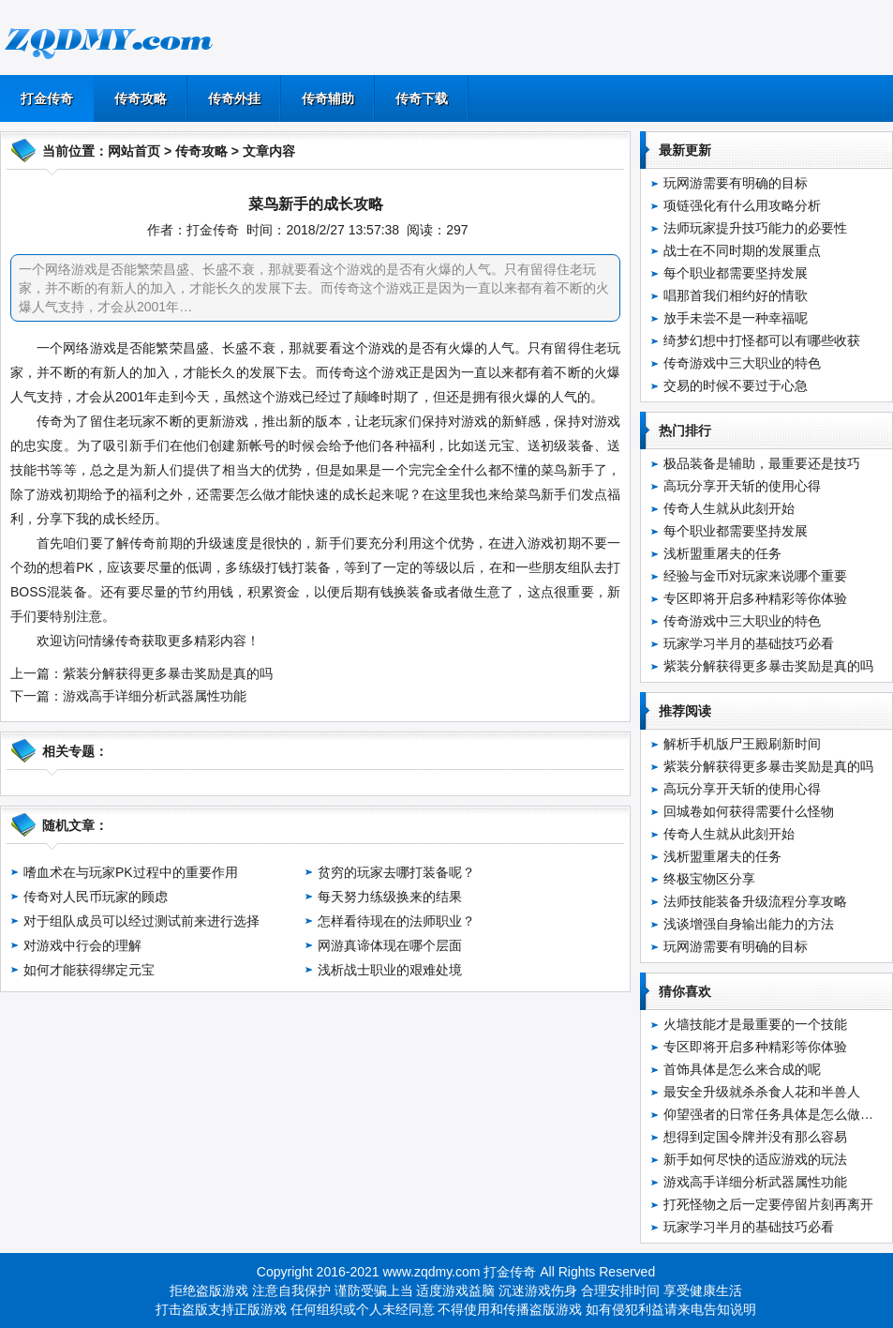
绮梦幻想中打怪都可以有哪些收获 (761, 340)
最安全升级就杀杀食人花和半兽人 (761, 1091)
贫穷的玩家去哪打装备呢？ (396, 872)
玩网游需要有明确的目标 (735, 182)
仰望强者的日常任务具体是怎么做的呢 (774, 1114)
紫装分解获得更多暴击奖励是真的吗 (168, 673)
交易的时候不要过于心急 (735, 385)
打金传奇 (47, 98)
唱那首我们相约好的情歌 (735, 295)
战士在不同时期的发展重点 (742, 250)
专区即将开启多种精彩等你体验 (755, 598)
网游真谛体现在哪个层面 (390, 945)
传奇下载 (421, 98)
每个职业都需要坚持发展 (735, 272)
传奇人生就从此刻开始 (729, 508)
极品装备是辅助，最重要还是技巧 (761, 463)
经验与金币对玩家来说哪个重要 (755, 575)
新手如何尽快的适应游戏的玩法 (755, 1159)
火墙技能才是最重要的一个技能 (755, 1024)
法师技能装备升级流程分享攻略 (755, 901)
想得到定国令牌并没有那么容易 (755, 1136)
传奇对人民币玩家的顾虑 (95, 896)
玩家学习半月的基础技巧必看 (748, 643)
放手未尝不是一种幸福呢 (735, 317)
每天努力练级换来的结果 (390, 896)
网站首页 (134, 150)
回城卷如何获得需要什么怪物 (748, 811)
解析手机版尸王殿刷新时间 (742, 743)
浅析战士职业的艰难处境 (390, 969)
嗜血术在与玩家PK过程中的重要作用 (130, 872)
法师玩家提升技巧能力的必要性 (755, 227)
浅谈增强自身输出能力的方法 (748, 923)
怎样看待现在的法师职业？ (396, 920)
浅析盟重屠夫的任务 (722, 553)
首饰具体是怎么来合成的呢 (742, 1069)
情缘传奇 (115, 640)
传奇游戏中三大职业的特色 (742, 362)
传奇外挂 (234, 98)
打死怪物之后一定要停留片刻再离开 (768, 1204)
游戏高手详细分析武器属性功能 (154, 695)
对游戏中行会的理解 (82, 945)
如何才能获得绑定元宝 (89, 969)
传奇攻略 (140, 98)
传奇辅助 (328, 98)
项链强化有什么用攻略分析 (742, 205)
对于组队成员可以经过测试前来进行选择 (141, 920)
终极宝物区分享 (709, 878)
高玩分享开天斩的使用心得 (742, 485)
